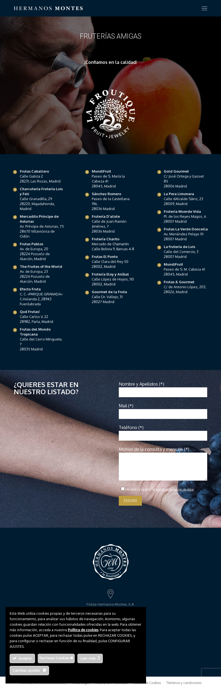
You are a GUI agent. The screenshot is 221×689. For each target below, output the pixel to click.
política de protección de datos (175, 489)
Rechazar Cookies (56, 658)
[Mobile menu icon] (204, 8)
